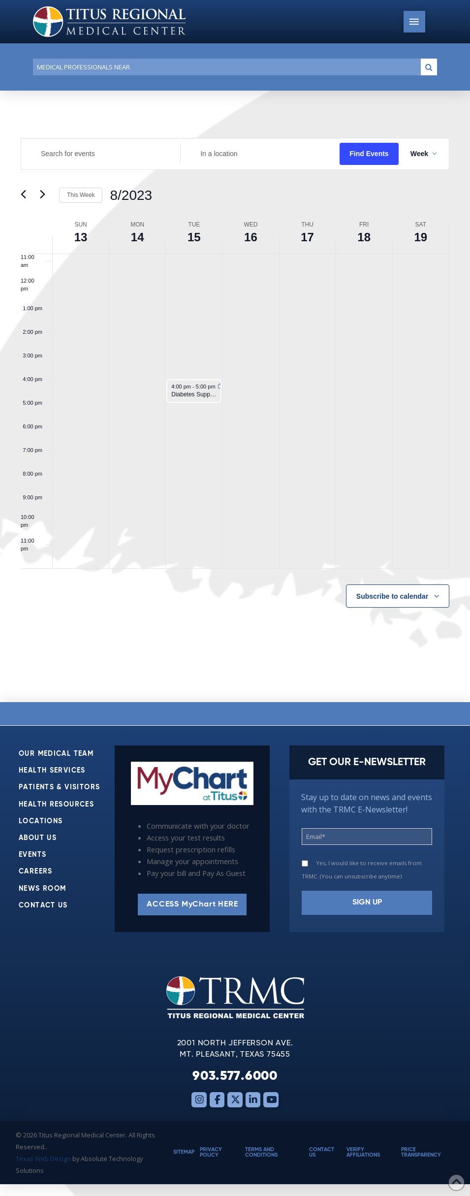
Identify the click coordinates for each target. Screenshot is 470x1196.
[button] (414, 21)
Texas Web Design (43, 1158)
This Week (80, 195)
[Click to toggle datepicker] (131, 195)
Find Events (368, 154)
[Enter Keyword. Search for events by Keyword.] (100, 153)
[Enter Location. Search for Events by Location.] (260, 153)
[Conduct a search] (225, 67)
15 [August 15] (194, 237)
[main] (235, 396)
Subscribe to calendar (392, 596)
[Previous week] (26, 195)
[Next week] (46, 195)
